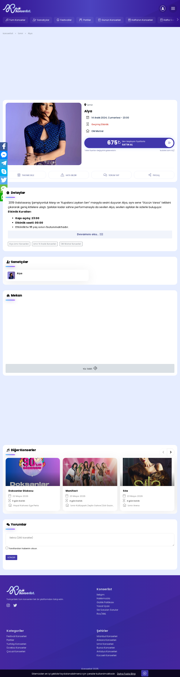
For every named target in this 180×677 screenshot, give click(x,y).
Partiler (87, 20)
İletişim (101, 594)
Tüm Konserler (17, 20)
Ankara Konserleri (106, 640)
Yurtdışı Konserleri (16, 644)
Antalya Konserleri (107, 651)
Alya (19, 273)
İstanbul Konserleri (107, 636)
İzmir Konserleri (105, 644)
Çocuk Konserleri (16, 651)
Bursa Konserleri (106, 647)
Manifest (72, 491)
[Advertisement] (90, 68)
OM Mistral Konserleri (71, 244)
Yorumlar (16, 524)
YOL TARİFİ (90, 368)
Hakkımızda (103, 598)
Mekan (14, 295)
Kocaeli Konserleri (107, 655)
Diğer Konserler (21, 450)
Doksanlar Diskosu (20, 491)
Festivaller (66, 20)
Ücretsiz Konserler (16, 647)
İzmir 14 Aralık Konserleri (44, 244)
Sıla (125, 491)
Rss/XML (101, 613)
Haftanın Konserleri (142, 20)
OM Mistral (97, 131)
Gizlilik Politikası (105, 602)
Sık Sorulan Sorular (107, 609)
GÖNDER (11, 557)
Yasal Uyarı (103, 606)
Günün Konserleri (111, 20)
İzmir (90, 104)
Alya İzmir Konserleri (19, 244)
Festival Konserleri (17, 636)
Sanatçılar (43, 20)
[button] (163, 452)
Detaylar (15, 192)
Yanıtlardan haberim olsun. (21, 548)
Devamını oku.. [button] (90, 234)
